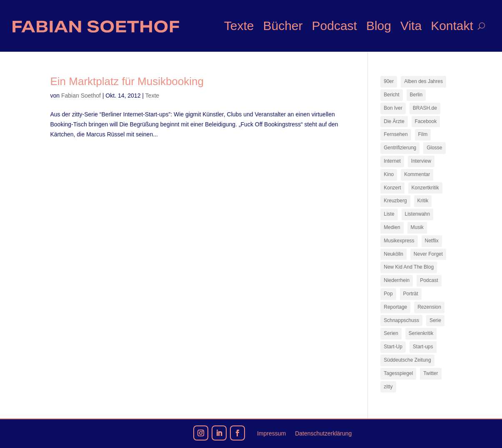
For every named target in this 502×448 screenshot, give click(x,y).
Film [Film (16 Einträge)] (423, 134)
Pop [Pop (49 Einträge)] (388, 294)
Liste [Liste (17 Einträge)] (389, 214)
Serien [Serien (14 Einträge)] (391, 333)
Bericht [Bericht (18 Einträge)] (391, 95)
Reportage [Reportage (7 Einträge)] (395, 307)
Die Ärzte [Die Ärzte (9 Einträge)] (394, 121)
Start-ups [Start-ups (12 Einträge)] (423, 347)
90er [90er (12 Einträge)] (389, 81)
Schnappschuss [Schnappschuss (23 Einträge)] (401, 320)
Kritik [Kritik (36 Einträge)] (423, 201)
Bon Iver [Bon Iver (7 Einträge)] (393, 108)
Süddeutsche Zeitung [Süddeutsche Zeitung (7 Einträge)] (407, 360)
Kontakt (452, 26)
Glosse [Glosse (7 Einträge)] (434, 148)
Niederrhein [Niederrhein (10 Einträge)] (397, 280)
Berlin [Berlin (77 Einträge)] (416, 95)
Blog (378, 26)
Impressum (271, 433)
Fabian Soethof (81, 95)
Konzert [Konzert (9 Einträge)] (392, 188)
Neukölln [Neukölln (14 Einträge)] (393, 254)
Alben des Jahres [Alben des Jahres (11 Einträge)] (423, 81)
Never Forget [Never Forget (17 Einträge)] (428, 254)
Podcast (334, 26)
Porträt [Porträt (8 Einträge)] (410, 294)
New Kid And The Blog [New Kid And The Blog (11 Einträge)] (409, 267)
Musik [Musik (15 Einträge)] (417, 227)
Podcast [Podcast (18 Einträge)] (429, 280)
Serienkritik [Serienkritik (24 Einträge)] (421, 333)
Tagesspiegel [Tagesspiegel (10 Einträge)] (398, 373)
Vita (411, 26)
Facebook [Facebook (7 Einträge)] (426, 121)
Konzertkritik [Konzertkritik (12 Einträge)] (425, 188)
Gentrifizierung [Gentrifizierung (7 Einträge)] (400, 148)
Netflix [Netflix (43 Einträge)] (432, 241)
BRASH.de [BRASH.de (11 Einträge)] (425, 108)
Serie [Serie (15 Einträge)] (435, 320)
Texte (239, 26)
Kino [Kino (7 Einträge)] (389, 174)
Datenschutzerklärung (323, 433)
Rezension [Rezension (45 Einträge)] (429, 307)
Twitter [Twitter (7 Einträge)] (430, 373)
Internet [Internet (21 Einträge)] (392, 161)
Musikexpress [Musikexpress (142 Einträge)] (399, 241)
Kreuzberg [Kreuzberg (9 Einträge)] (395, 201)
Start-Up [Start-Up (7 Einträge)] (393, 347)
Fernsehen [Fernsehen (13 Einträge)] (395, 134)
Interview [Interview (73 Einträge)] (421, 161)
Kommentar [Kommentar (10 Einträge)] (417, 174)
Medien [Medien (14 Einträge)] (392, 227)
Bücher (282, 26)
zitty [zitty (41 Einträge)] (388, 387)
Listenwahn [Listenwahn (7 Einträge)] (417, 214)
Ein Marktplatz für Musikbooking (127, 81)
